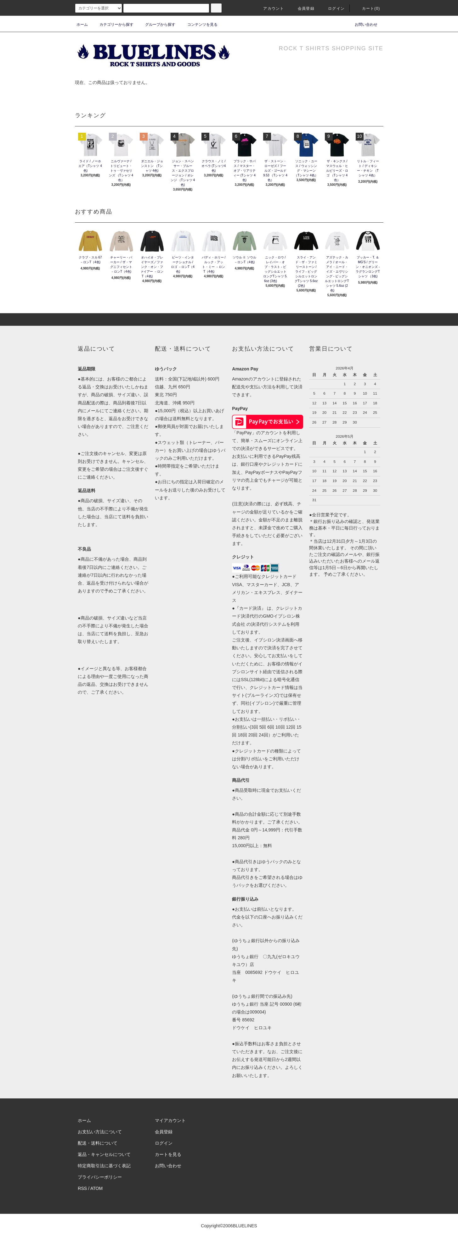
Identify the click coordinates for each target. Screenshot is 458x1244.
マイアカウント (170, 1120)
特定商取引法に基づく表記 (104, 1165)
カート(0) (367, 8)
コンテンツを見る (199, 24)
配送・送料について (97, 1143)
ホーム (82, 24)
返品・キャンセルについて (104, 1154)
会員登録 (302, 8)
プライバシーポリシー (100, 1177)
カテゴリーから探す (112, 24)
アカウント (270, 8)
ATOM (96, 1188)
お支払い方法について (100, 1131)
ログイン (332, 8)
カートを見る (168, 1154)
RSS (82, 1188)
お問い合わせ (362, 24)
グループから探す (156, 24)
